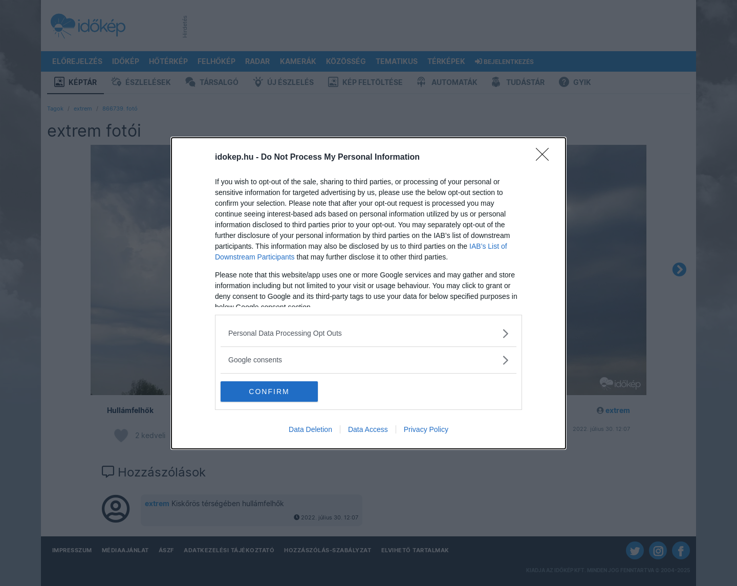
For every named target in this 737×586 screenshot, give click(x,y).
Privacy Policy (426, 429)
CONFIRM (269, 391)
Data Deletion (310, 429)
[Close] (545, 157)
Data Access (368, 429)
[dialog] (368, 293)
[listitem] (368, 333)
